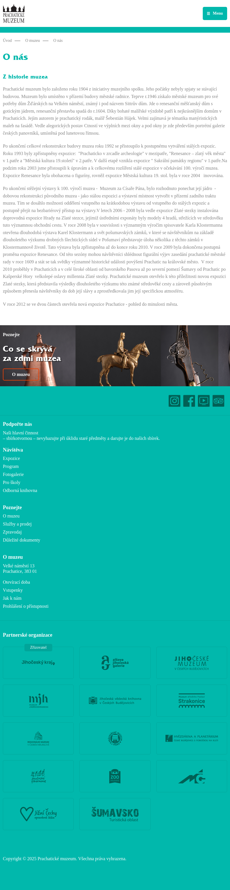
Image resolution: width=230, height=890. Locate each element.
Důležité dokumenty (21, 540)
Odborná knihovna (20, 490)
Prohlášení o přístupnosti (25, 606)
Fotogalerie (13, 474)
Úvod (7, 40)
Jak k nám (12, 598)
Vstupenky (13, 590)
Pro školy (11, 482)
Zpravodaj (12, 532)
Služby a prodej (17, 524)
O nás (58, 40)
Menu (218, 13)
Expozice (11, 458)
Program (11, 466)
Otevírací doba (16, 582)
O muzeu (32, 40)
